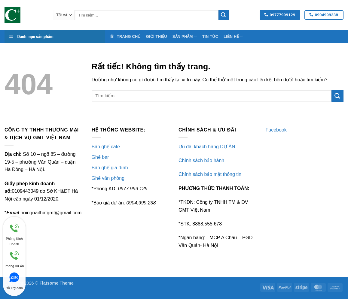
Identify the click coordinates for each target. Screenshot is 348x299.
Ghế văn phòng (108, 178)
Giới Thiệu (156, 36)
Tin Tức (210, 36)
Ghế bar (100, 157)
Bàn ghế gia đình (110, 167)
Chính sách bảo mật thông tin (210, 174)
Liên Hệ (233, 36)
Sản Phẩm (184, 36)
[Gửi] (223, 15)
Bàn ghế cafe (106, 146)
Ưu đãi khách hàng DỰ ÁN (207, 146)
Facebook (276, 129)
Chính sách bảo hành (201, 160)
